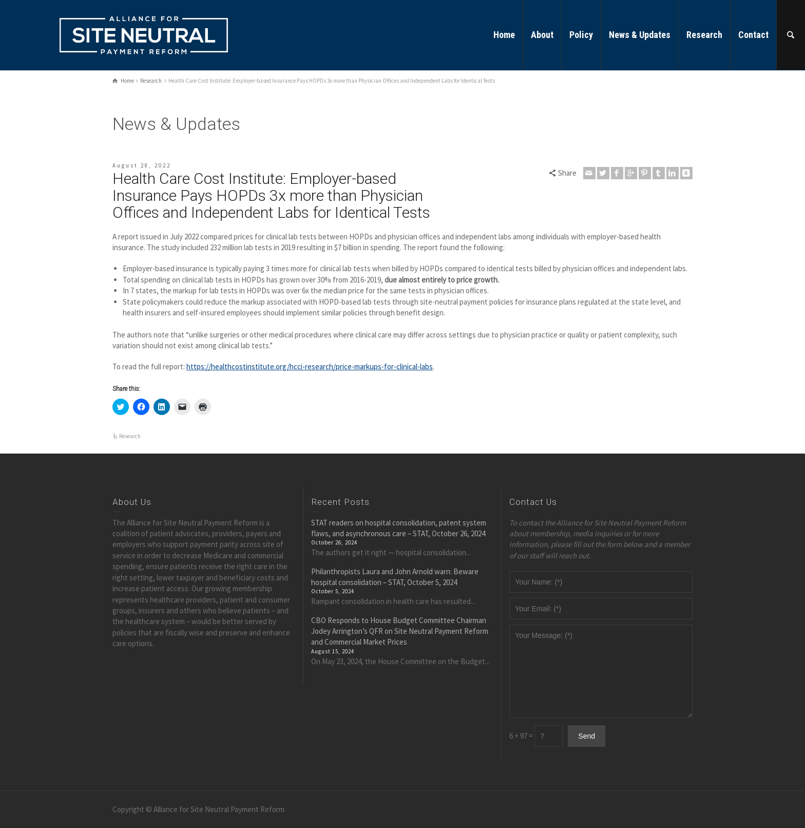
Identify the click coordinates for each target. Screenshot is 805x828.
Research (704, 34)
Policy (581, 34)
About (542, 34)
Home (504, 34)
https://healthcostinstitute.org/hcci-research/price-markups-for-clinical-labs (309, 366)
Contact (753, 34)
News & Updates (639, 34)
